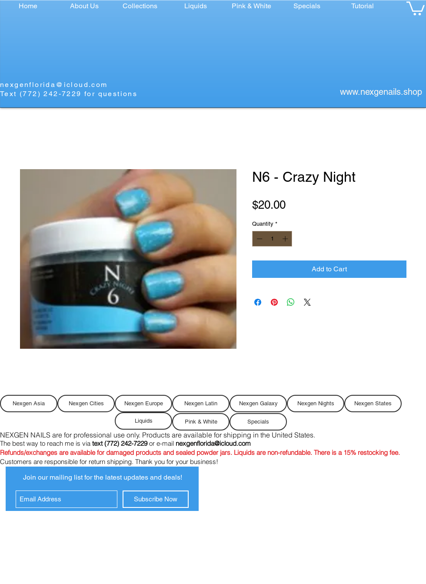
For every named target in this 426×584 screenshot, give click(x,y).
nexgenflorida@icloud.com (54, 84)
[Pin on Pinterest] (274, 302)
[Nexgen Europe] (143, 403)
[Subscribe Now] (156, 499)
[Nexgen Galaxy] (258, 403)
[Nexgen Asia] (28, 403)
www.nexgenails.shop (381, 92)
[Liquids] (143, 421)
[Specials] (258, 421)
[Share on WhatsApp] (291, 302)
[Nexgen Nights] (315, 403)
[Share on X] (307, 302)
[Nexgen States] (373, 403)
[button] (140, 6)
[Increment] (286, 238)
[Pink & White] (201, 421)
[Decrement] (258, 238)
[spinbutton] (272, 238)
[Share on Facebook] (258, 302)
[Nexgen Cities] (86, 403)
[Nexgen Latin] (201, 403)
